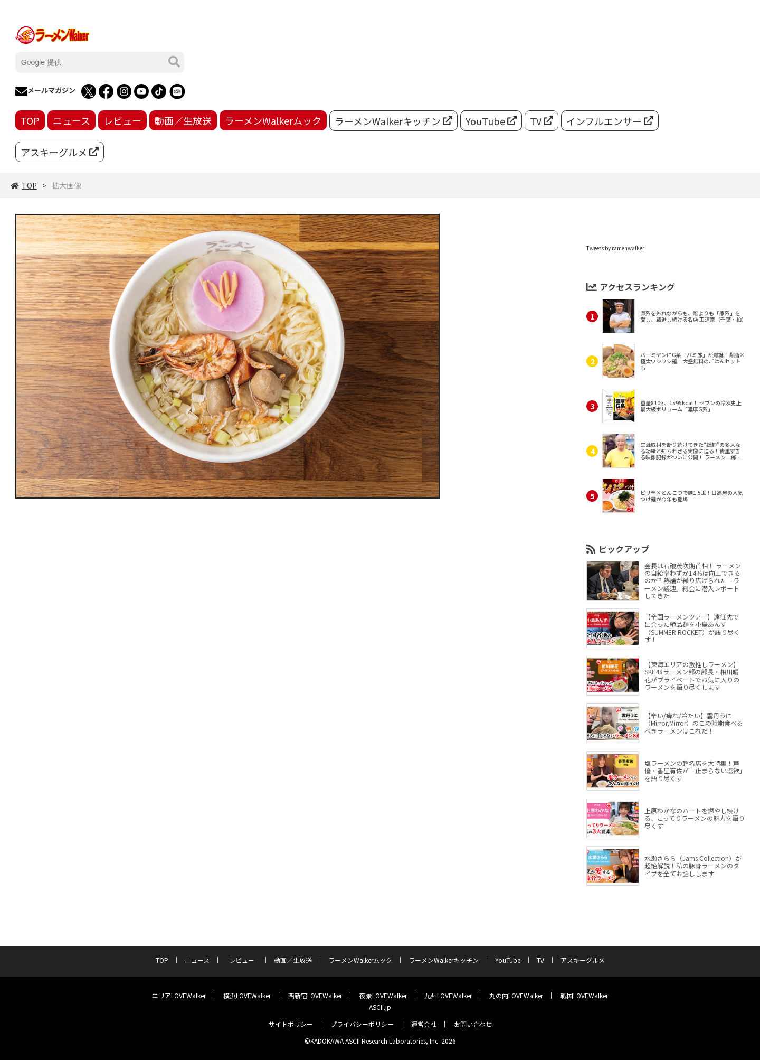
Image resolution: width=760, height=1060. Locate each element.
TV (541, 121)
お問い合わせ (473, 1023)
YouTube (491, 121)
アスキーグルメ (60, 152)
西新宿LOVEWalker (315, 995)
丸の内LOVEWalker (516, 995)
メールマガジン (45, 91)
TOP (30, 120)
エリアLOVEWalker (179, 995)
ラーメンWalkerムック (273, 120)
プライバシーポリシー (362, 1023)
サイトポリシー (291, 1023)
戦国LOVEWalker (584, 995)
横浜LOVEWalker (247, 995)
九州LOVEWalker (448, 995)
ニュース (71, 120)
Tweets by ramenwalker (615, 248)
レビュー (122, 120)
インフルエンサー (609, 121)
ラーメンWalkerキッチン (393, 121)
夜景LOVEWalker (383, 995)
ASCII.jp (380, 1006)
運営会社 (423, 1023)
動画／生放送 (183, 120)
